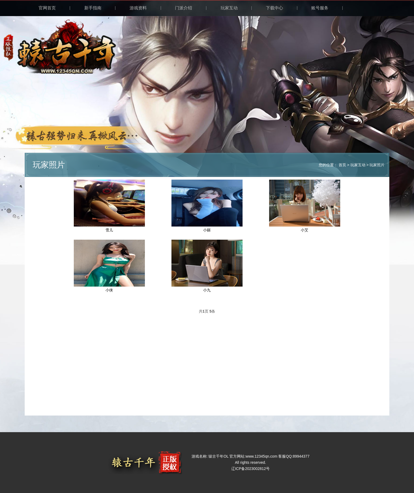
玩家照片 (376, 165)
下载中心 (274, 8)
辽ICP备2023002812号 (250, 468)
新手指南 (92, 8)
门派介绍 (183, 8)
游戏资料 (138, 8)
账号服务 (319, 8)
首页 (342, 165)
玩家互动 (229, 8)
